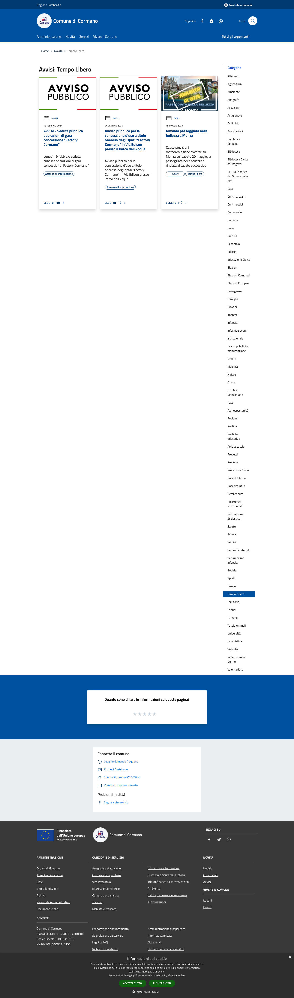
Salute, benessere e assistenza (167, 895)
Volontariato (235, 669)
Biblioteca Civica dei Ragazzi (237, 161)
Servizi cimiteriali (238, 550)
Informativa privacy (160, 935)
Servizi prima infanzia (235, 560)
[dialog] (147, 975)
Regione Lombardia (49, 5)
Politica (232, 426)
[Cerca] (252, 20)
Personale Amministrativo (53, 902)
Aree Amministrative (50, 875)
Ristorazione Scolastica (235, 516)
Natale (231, 374)
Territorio (233, 602)
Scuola (231, 534)
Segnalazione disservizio (107, 935)
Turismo (232, 617)
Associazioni (235, 131)
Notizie (207, 868)
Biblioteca (233, 151)
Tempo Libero (235, 594)
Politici (41, 895)
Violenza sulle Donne (236, 659)
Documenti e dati (47, 909)
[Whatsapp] (219, 20)
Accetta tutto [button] (132, 983)
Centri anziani (236, 196)
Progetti (232, 454)
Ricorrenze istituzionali (234, 503)
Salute (231, 526)
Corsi (230, 228)
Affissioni (233, 76)
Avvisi (51, 118)
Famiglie (232, 299)
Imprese (232, 314)
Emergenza (234, 291)
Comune (232, 220)
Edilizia (231, 251)
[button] (147, 991)
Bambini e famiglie (233, 141)
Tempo (231, 586)
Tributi (231, 609)
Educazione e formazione (163, 868)
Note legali (154, 942)
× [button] (289, 957)
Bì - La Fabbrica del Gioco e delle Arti (237, 176)
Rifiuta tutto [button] (162, 983)
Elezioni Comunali (238, 275)
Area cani (233, 107)
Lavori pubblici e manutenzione (237, 348)
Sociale (231, 570)
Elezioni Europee (238, 283)
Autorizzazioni (157, 902)
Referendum (235, 493)
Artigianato (234, 115)
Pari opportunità (237, 410)
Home (45, 51)
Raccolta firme (236, 478)
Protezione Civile (238, 470)
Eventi (207, 907)
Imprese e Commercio (106, 888)
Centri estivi (235, 204)
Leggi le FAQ (100, 942)
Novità (58, 51)
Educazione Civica (238, 259)
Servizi (231, 542)
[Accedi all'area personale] (238, 5)
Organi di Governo (48, 868)
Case (230, 188)
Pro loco (232, 462)
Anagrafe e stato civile (106, 868)
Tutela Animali (236, 625)
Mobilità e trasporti (104, 909)
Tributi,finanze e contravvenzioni (169, 881)
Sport (230, 578)
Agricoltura (234, 84)
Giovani (232, 307)
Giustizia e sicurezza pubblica (166, 875)
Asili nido (233, 123)
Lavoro (231, 358)
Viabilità (232, 649)
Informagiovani (237, 330)
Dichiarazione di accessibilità (166, 949)
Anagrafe (233, 99)
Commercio (234, 212)
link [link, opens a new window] (183, 975)
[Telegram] (210, 20)
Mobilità (232, 366)
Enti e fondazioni (47, 888)
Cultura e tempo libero (106, 875)
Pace (230, 402)
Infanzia (232, 322)
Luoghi (207, 900)
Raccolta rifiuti (236, 486)
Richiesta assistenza (105, 949)
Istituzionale (235, 338)
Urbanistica (234, 641)
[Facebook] (200, 20)
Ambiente (233, 92)
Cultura (232, 236)
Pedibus (232, 418)
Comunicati (210, 875)
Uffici (40, 882)
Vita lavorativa (101, 882)
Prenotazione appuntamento (110, 928)
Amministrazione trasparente (166, 928)
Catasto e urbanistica (105, 895)
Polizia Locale (235, 446)
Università (234, 633)
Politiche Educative (233, 436)
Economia (233, 244)
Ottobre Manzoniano (235, 392)
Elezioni (232, 267)
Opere (231, 382)
